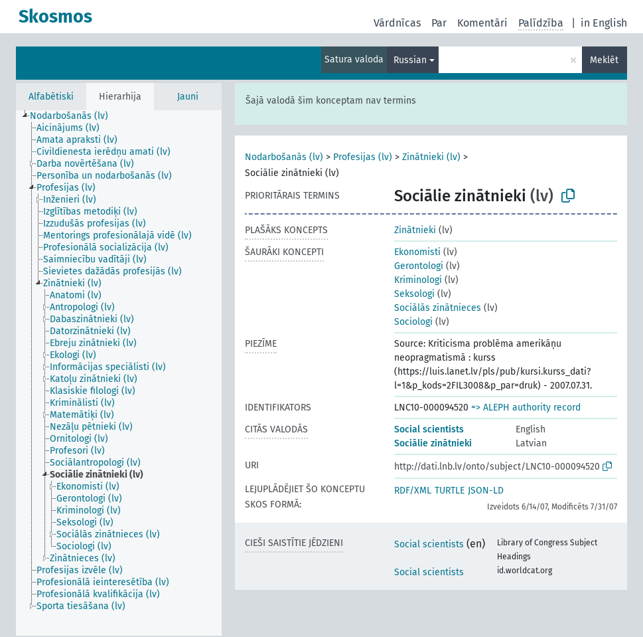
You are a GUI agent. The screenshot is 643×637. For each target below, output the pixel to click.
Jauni (187, 96)
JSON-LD (486, 490)
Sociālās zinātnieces (437, 308)
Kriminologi (418, 280)
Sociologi (413, 321)
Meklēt (604, 60)
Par (439, 23)
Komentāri (482, 23)
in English (604, 23)
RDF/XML (412, 490)
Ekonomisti (417, 252)
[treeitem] (74, 116)
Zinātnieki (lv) (431, 157)
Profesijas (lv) (362, 157)
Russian (410, 60)
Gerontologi (418, 266)
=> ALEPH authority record (526, 407)
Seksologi (414, 294)
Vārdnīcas (397, 23)
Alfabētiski (51, 96)
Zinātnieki (415, 230)
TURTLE (449, 490)
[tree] (119, 373)
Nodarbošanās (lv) (284, 157)
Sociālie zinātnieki (433, 443)
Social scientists (429, 429)
